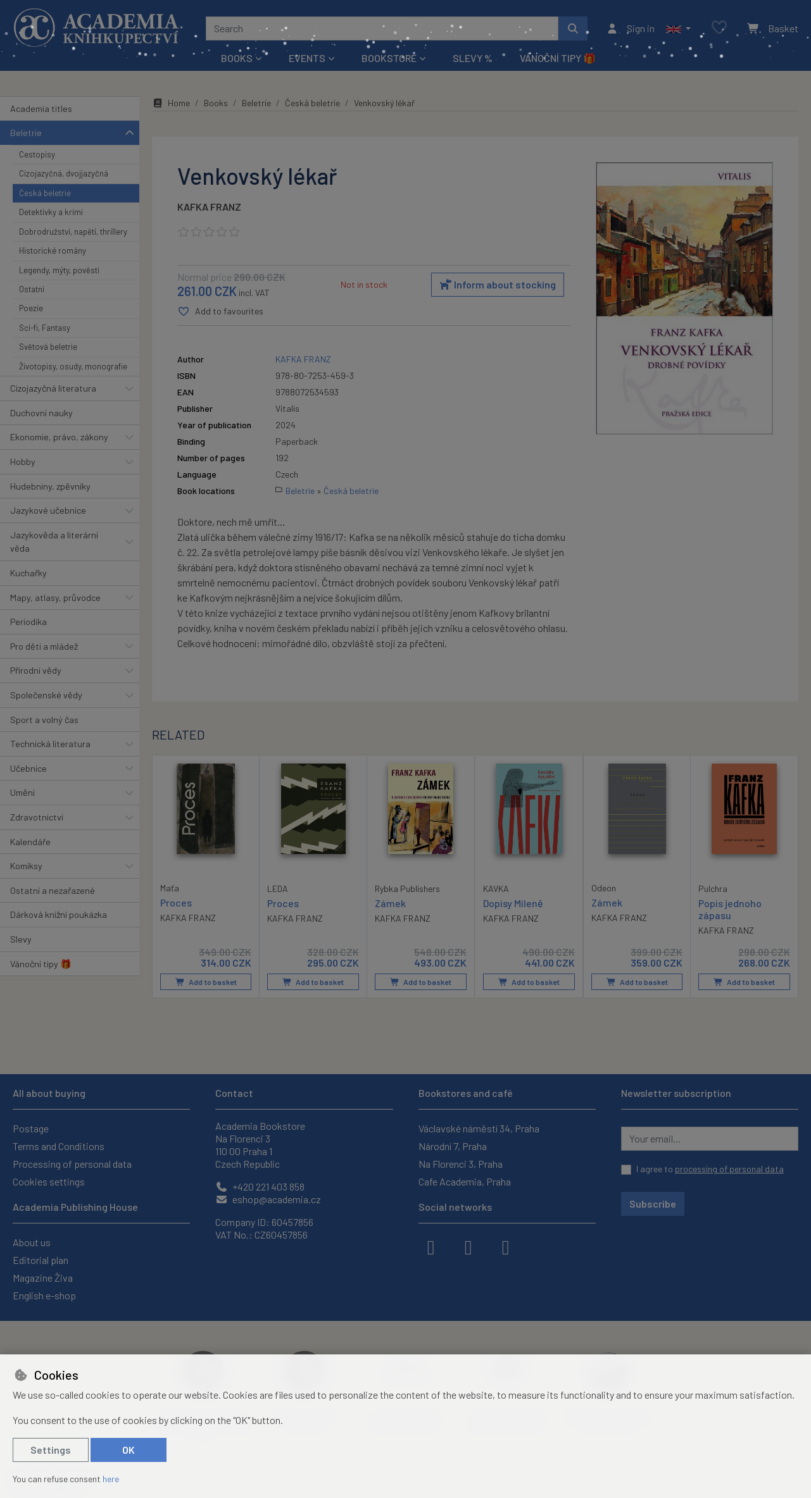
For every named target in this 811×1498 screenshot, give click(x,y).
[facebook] (431, 1246)
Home (171, 102)
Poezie (31, 308)
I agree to (710, 1168)
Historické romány (52, 250)
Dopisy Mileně (513, 903)
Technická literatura (50, 743)
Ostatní (31, 289)
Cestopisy (37, 154)
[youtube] (506, 1246)
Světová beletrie (48, 347)
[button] (678, 28)
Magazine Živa (43, 1278)
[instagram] (468, 1246)
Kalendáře (30, 841)
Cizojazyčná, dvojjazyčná (63, 173)
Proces (176, 902)
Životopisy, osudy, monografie (73, 366)
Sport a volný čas (44, 719)
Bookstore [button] (389, 58)
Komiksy (26, 865)
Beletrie (26, 132)
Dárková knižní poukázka (58, 914)
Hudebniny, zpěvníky (50, 486)
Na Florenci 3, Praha (460, 1164)
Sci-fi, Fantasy (44, 328)
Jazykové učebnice (48, 510)
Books (216, 102)
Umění (22, 792)
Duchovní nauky (41, 412)
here (111, 1478)
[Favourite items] (719, 28)
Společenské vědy (46, 695)
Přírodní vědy (35, 670)
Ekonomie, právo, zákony (59, 436)
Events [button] (307, 58)
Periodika (28, 621)
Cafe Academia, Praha (464, 1181)
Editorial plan (40, 1260)
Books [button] (237, 58)
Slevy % (473, 58)
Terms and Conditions (58, 1146)
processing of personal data (729, 1168)
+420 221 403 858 (260, 1186)
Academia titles (41, 108)
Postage (31, 1128)
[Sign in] (630, 28)
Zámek (390, 903)
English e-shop (44, 1295)
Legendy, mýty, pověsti (59, 270)
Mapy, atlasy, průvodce (55, 597)
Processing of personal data (72, 1164)
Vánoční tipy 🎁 (558, 58)
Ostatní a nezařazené (52, 890)
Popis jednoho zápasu (730, 909)
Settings (50, 1450)
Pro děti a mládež (44, 646)
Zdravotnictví (36, 817)
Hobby (22, 461)
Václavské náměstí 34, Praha (478, 1128)
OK (128, 1450)
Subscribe (652, 1204)
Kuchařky (28, 572)
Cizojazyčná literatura (53, 388)
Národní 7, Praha (452, 1146)
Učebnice (28, 768)
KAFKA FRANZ (209, 207)
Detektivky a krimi (51, 212)
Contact (234, 1093)
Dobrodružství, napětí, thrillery (73, 231)
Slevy (21, 939)
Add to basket (206, 981)
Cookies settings (49, 1181)
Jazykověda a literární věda (54, 541)
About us (32, 1242)
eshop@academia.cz (268, 1199)
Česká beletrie (45, 193)
